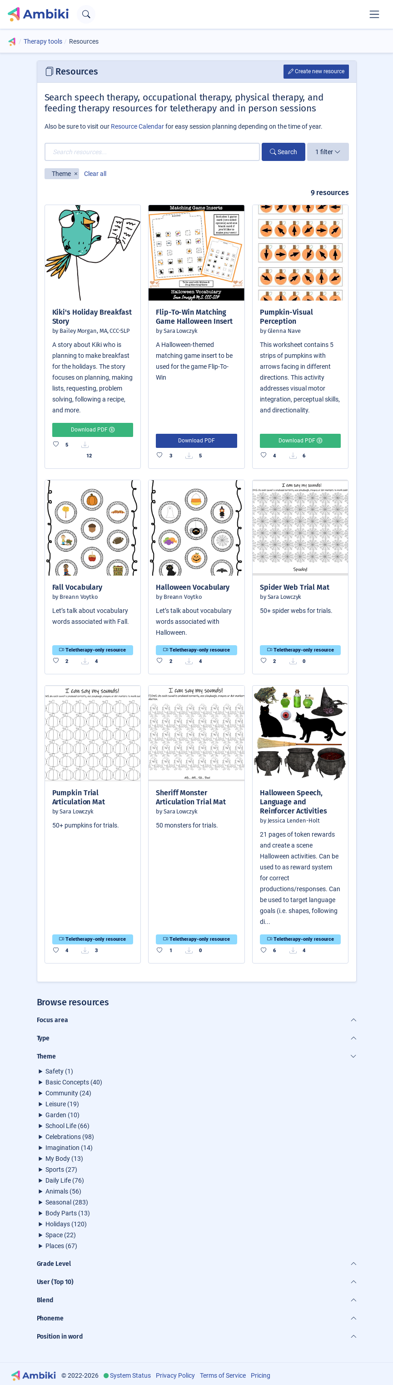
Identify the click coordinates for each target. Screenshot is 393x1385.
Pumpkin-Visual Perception (286, 317)
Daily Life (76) (64, 1180)
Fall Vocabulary (77, 587)
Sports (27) (61, 1169)
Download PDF (92, 430)
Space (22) (60, 1235)
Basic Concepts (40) (73, 1082)
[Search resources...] (152, 152)
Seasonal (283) (66, 1202)
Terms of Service (223, 1375)
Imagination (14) (69, 1147)
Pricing (260, 1375)
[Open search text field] (86, 14)
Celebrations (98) (69, 1136)
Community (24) (68, 1093)
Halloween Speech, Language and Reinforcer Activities (293, 801)
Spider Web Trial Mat (294, 587)
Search (283, 152)
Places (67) (61, 1246)
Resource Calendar (137, 126)
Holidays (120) (66, 1224)
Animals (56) (63, 1191)
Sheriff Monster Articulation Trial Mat (191, 797)
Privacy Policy (175, 1375)
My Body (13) (64, 1158)
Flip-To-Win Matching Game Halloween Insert (194, 317)
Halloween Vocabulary (192, 587)
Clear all (95, 173)
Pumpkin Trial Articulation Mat (78, 797)
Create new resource (316, 71)
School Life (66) (67, 1125)
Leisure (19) (62, 1104)
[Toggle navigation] (374, 14)
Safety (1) (59, 1071)
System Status (130, 1375)
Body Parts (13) (67, 1213)
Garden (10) (62, 1115)
